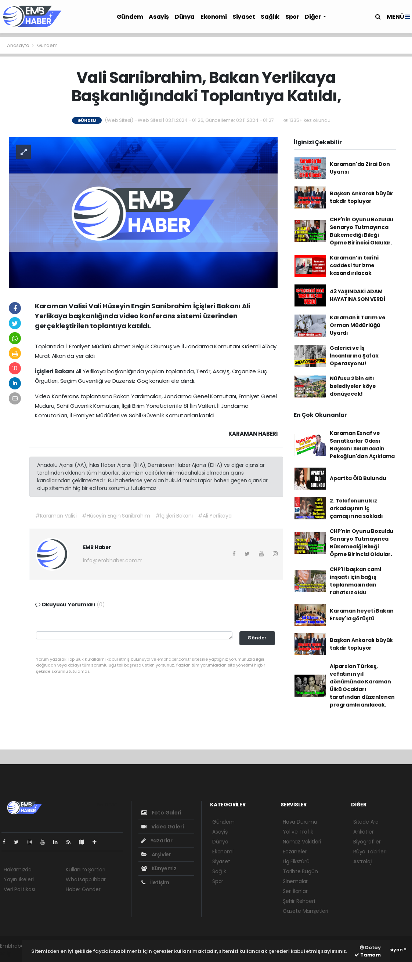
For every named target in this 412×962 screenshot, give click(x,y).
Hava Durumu (300, 821)
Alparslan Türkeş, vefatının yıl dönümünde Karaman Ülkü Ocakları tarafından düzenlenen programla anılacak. (362, 685)
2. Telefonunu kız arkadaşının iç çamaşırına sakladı (356, 508)
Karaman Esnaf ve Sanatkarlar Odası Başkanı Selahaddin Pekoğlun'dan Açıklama (362, 444)
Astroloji (362, 861)
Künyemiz (159, 868)
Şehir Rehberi (299, 901)
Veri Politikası (19, 889)
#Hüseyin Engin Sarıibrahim (116, 515)
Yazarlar (157, 840)
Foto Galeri (161, 812)
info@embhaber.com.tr (112, 560)
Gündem (130, 16)
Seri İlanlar (295, 891)
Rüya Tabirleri (369, 851)
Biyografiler (367, 841)
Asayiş (159, 16)
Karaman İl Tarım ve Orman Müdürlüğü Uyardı (357, 325)
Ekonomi (213, 16)
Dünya (185, 16)
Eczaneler (295, 851)
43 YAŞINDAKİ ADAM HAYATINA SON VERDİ (357, 295)
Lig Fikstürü (296, 861)
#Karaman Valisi (55, 515)
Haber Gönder (83, 889)
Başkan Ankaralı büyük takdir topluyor (361, 197)
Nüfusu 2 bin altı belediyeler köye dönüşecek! (353, 386)
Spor (292, 16)
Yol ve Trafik (298, 831)
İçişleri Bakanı (55, 371)
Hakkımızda (18, 869)
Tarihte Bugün (300, 871)
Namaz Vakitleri (302, 841)
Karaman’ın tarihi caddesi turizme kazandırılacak (354, 265)
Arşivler (156, 854)
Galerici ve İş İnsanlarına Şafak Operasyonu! (354, 355)
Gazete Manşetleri (305, 911)
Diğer (313, 16)
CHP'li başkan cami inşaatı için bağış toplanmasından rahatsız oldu (355, 581)
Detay (370, 947)
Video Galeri (162, 826)
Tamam (367, 954)
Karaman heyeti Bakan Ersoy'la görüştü (361, 614)
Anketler (363, 831)
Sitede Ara (366, 821)
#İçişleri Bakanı (173, 515)
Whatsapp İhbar (85, 879)
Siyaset (243, 16)
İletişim (155, 882)
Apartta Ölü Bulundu (358, 478)
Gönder (257, 638)
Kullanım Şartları (85, 869)
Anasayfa (18, 45)
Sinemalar (295, 881)
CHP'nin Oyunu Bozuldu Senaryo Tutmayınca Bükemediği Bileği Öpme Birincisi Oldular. (361, 231)
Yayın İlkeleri (18, 879)
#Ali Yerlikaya (214, 515)
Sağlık (270, 16)
